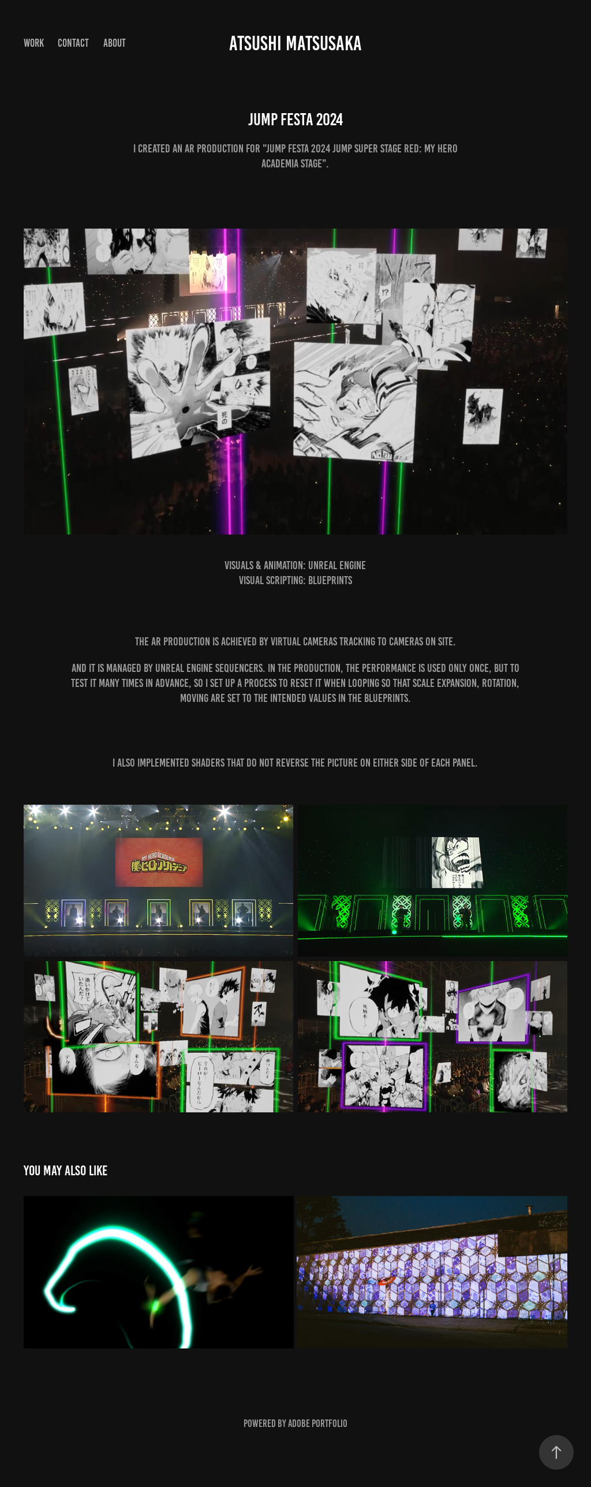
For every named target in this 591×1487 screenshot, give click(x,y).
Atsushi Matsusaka (295, 43)
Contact (73, 43)
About (114, 43)
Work (34, 43)
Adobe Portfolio (317, 1423)
